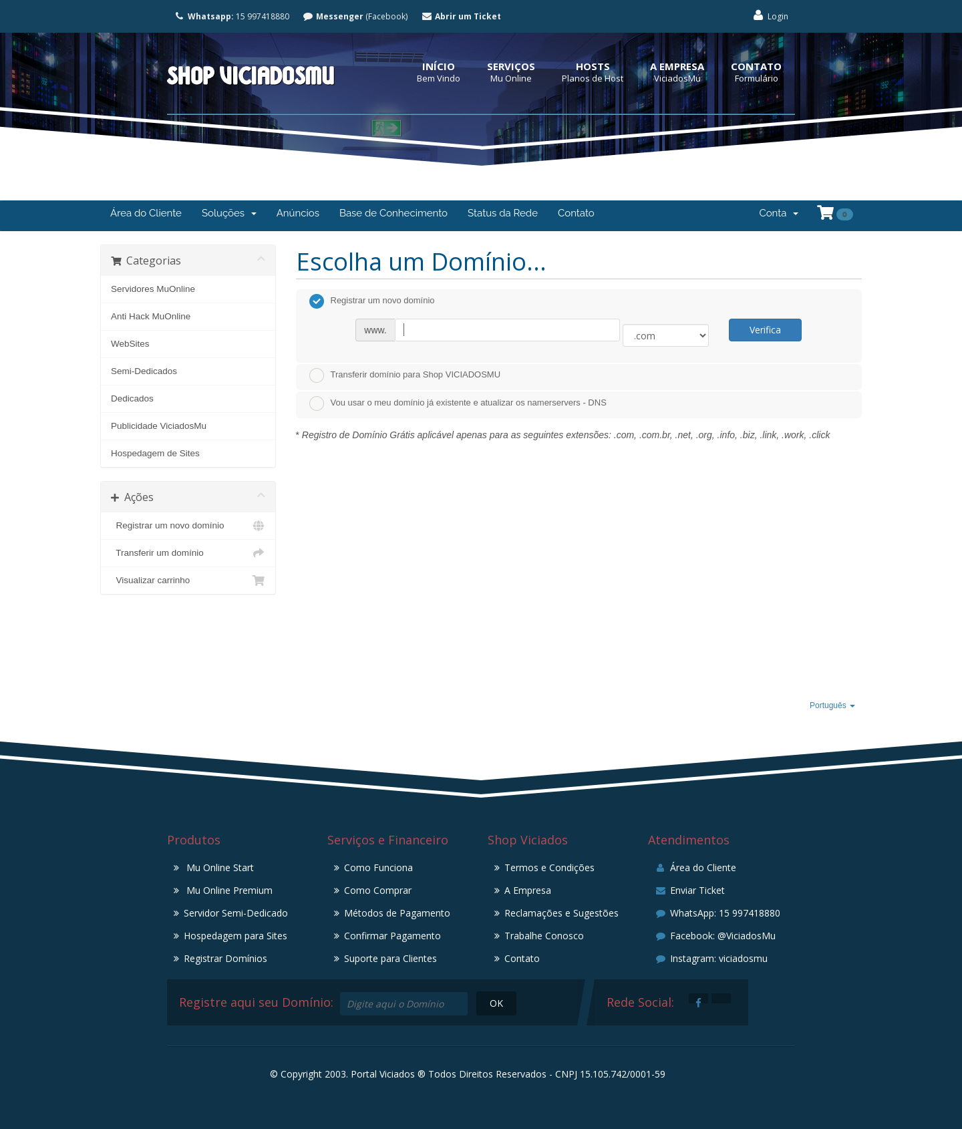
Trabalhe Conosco (544, 935)
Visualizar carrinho (188, 581)
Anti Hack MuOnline (150, 316)
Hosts (593, 66)
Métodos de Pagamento (397, 913)
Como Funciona (378, 867)
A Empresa (677, 66)
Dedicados (132, 398)
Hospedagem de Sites (155, 453)
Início (438, 66)
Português (832, 705)
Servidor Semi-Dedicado (236, 913)
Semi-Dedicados (144, 371)
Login (770, 15)
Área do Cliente (146, 213)
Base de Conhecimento (393, 213)
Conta (778, 213)
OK (496, 1003)
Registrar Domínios (225, 958)
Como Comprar (378, 890)
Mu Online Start (219, 867)
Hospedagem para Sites (235, 935)
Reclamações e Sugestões (561, 913)
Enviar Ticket (690, 890)
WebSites (130, 344)
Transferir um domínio (188, 553)
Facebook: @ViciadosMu (715, 935)
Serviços (511, 66)
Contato (756, 66)
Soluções (229, 213)
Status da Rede (503, 213)
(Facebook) (355, 16)
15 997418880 (231, 16)
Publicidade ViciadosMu (158, 426)
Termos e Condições (549, 867)
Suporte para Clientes (390, 958)
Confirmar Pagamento (392, 935)
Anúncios (298, 213)
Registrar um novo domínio (188, 526)
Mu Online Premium (228, 890)
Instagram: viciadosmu (711, 958)
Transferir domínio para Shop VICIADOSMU (405, 375)
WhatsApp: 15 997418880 (717, 913)
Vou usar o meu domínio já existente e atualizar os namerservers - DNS (458, 403)
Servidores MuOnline (153, 289)
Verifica (765, 329)
